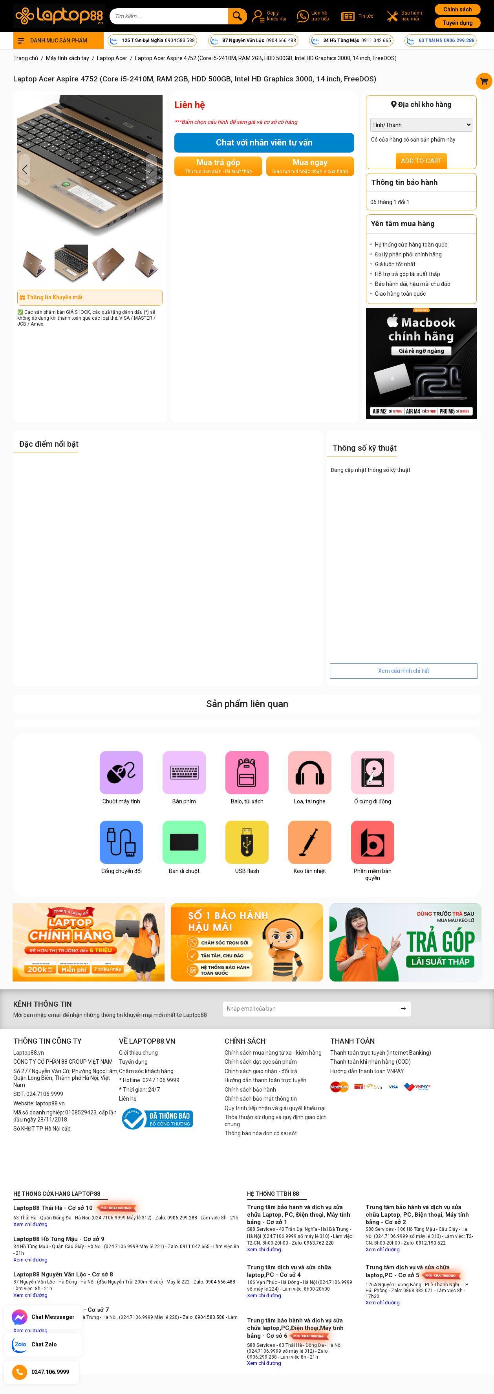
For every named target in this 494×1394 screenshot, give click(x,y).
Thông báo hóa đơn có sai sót (261, 1133)
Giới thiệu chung (138, 1053)
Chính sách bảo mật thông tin (261, 1099)
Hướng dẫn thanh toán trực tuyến (265, 1080)
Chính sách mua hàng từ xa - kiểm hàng (273, 1053)
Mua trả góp (218, 166)
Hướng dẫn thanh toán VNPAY (367, 1071)
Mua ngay (310, 166)
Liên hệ (127, 1099)
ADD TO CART (421, 161)
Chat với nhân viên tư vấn (264, 142)
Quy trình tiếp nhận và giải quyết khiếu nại (275, 1108)
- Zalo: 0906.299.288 (175, 1218)
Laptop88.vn (28, 1053)
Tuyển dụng (458, 23)
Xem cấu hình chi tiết (403, 671)
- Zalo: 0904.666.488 (213, 1282)
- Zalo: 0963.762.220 (311, 1243)
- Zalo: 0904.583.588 (202, 1317)
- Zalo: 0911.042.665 (188, 1246)
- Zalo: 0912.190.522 (423, 1243)
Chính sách (457, 9)
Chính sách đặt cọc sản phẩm (261, 1062)
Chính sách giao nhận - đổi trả (261, 1071)
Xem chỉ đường (30, 1224)
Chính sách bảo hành (250, 1089)
